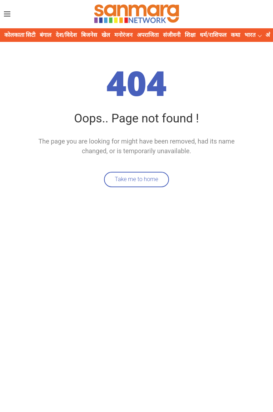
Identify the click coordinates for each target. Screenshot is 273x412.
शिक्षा (190, 34)
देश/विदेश (66, 34)
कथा (235, 34)
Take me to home (136, 179)
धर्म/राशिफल (213, 34)
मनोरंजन (123, 34)
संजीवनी (171, 34)
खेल (105, 34)
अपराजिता (148, 34)
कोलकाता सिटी (19, 34)
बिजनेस (89, 34)
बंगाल (45, 34)
